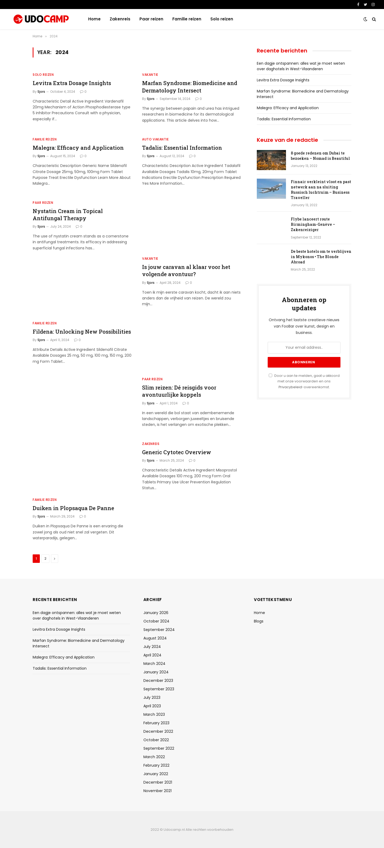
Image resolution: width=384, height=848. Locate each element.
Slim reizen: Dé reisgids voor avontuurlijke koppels (179, 391)
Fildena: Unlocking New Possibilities (82, 331)
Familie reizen (186, 19)
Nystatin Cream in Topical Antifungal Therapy (68, 214)
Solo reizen (221, 19)
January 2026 (155, 612)
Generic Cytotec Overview (176, 452)
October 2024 (156, 621)
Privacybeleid (290, 387)
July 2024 (152, 646)
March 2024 (154, 663)
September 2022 (158, 748)
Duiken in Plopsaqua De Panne (73, 508)
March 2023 (154, 714)
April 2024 (152, 655)
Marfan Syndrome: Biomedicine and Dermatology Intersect (189, 87)
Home (94, 19)
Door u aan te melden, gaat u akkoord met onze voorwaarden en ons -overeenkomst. (304, 381)
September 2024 (159, 629)
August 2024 (155, 638)
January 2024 (156, 672)
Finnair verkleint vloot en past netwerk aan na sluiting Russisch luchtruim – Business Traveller (321, 189)
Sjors (41, 91)
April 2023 (152, 706)
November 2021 (157, 790)
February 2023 (156, 723)
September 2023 (158, 689)
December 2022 (158, 731)
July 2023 (151, 697)
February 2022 (156, 765)
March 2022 (154, 756)
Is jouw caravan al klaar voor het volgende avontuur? (186, 270)
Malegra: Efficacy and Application (78, 147)
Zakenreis (120, 19)
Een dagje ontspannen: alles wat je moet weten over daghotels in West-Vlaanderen (301, 66)
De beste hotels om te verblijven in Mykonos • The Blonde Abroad (321, 256)
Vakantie (150, 74)
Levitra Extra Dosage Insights (72, 83)
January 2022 (155, 773)
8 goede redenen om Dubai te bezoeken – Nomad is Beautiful (320, 156)
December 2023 (158, 680)
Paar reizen (151, 19)
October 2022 (156, 740)
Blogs (258, 621)
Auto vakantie (155, 139)
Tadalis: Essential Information (182, 147)
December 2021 (157, 782)
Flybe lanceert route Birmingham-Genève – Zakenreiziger (313, 224)
